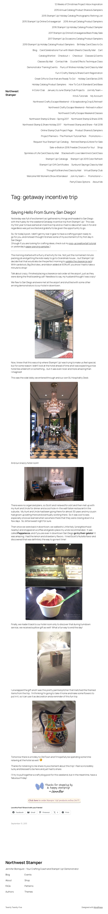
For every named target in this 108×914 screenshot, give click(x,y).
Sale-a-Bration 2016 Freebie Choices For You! (72, 147)
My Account (96, 95)
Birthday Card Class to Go (90, 44)
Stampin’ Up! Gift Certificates (54, 164)
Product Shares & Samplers (89, 130)
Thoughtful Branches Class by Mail (63, 170)
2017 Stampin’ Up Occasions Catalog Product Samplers (75, 38)
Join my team (77, 176)
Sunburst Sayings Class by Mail (87, 164)
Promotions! (94, 176)
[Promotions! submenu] (102, 176)
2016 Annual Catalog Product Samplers (83, 21)
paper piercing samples (37, 246)
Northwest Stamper (12, 93)
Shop (100, 147)
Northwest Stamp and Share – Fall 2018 (83, 124)
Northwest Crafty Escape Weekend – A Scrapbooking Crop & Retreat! (68, 101)
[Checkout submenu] (69, 55)
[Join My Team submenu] (102, 90)
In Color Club (38, 90)
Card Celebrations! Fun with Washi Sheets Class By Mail (68, 50)
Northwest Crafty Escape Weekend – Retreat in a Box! (75, 107)
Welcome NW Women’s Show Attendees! (47, 176)
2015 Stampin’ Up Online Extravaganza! (41, 21)
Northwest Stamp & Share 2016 (87, 118)
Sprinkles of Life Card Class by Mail (41, 153)
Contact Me (62, 61)
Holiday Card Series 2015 (90, 78)
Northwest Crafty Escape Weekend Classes (80, 113)
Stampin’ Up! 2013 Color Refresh (87, 158)
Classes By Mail (45, 61)
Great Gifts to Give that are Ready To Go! (55, 78)
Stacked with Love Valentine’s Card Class (82, 153)
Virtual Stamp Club (93, 170)
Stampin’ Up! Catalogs (57, 158)
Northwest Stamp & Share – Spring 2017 (49, 118)
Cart (100, 50)
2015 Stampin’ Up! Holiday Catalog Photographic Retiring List (72, 15)
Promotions (95, 136)
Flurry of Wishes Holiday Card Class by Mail (81, 67)
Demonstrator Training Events (42, 67)
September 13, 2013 (19, 823)
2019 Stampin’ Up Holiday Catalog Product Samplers (48, 44)
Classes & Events (94, 55)
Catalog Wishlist (47, 55)
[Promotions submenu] (102, 136)
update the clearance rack (79, 261)
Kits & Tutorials (80, 95)
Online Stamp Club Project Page (57, 130)
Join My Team (94, 90)
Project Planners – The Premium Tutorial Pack (63, 136)
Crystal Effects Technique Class (86, 61)
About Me (98, 181)
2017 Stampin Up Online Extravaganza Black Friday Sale (75, 32)
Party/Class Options (80, 181)
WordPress (98, 907)
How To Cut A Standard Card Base (86, 84)
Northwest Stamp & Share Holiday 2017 (42, 124)
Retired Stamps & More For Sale (87, 141)
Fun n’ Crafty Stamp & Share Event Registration (79, 72)
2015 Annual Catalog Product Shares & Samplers (78, 9)
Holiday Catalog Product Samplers (49, 84)
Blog (35, 50)
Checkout (63, 55)
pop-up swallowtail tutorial (82, 243)
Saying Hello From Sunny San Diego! (43, 212)
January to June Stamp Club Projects (66, 90)
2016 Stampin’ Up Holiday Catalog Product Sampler (77, 27)
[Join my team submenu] (85, 176)
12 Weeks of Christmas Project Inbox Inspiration (79, 4)
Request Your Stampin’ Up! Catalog (51, 141)
